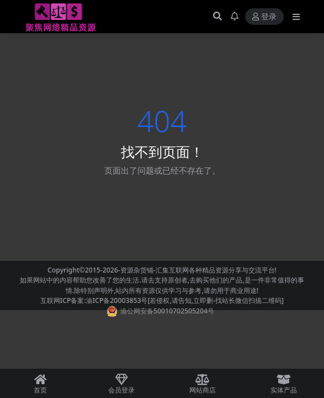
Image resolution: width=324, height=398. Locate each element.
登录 (264, 17)
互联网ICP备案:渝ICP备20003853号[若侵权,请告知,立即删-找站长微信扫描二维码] (162, 300)
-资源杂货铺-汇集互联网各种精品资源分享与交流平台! (197, 270)
